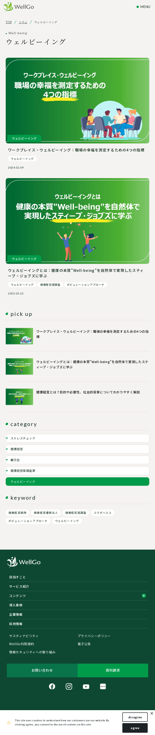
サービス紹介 (19, 586)
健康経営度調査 (75, 512)
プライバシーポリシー (94, 636)
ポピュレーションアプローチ (28, 521)
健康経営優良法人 (46, 512)
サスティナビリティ (24, 636)
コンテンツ (77, 595)
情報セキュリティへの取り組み (32, 652)
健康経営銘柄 (17, 512)
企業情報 (16, 614)
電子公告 (84, 644)
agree (135, 728)
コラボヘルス (103, 512)
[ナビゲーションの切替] (144, 7)
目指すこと (17, 577)
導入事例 (16, 605)
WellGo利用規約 (21, 644)
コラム (23, 22)
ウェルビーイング (67, 521)
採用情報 (16, 623)
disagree (135, 717)
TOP (9, 22)
